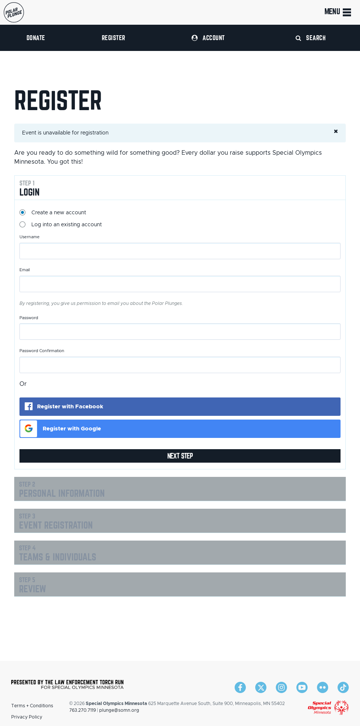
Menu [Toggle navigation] (338, 12)
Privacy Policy (26, 717)
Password (28, 318)
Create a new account (58, 212)
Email (24, 270)
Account (208, 37)
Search (311, 37)
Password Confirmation (41, 351)
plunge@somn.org (119, 710)
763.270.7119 (82, 710)
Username (29, 237)
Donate (36, 37)
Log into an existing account (66, 224)
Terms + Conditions (32, 706)
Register (113, 37)
